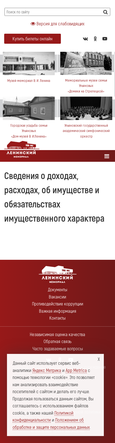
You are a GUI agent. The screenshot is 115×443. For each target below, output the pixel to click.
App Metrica (76, 370)
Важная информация (57, 311)
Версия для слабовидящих (57, 23)
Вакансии (57, 296)
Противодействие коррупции (57, 303)
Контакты (57, 317)
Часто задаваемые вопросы (57, 348)
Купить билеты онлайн (32, 38)
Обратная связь (57, 341)
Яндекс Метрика (46, 370)
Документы (57, 289)
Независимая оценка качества (57, 334)
